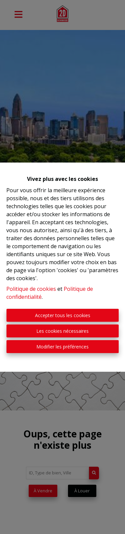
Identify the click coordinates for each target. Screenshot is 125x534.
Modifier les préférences (62, 346)
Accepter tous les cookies (62, 315)
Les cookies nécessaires (62, 331)
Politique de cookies (31, 288)
